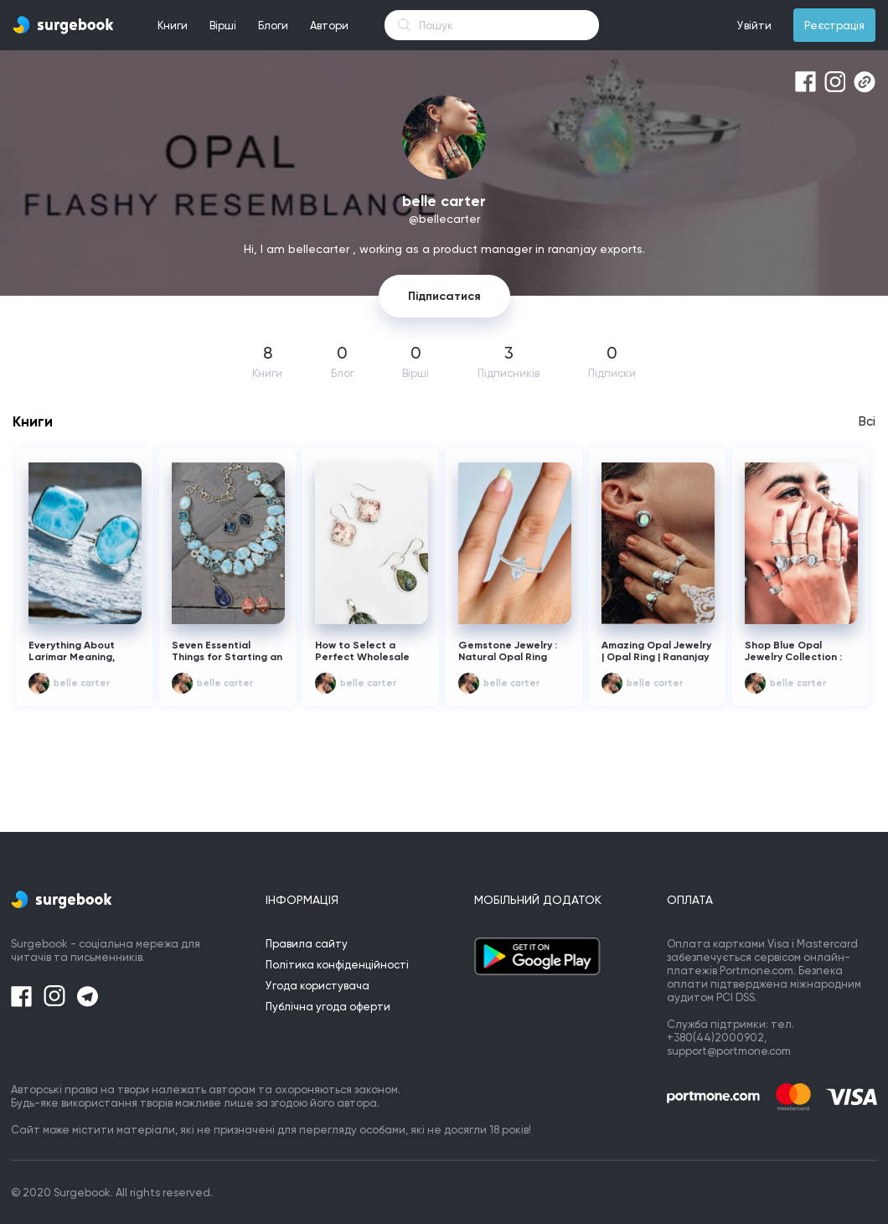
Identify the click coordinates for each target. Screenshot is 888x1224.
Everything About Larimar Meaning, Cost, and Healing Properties (72, 651)
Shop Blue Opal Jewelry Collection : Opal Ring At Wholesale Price (793, 651)
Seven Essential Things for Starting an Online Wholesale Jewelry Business (227, 651)
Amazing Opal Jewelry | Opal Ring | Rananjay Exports (656, 651)
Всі (867, 421)
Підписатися (444, 296)
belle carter (82, 683)
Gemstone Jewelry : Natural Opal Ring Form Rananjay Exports (507, 651)
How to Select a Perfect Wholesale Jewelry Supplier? (362, 651)
